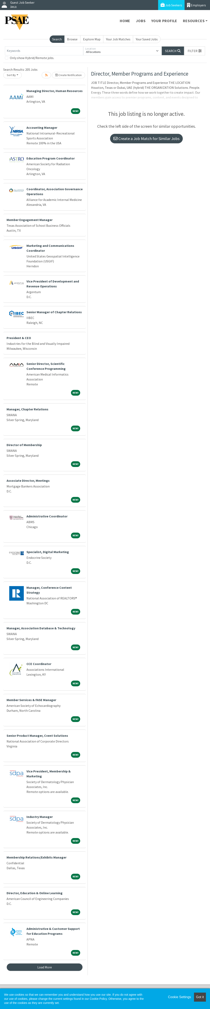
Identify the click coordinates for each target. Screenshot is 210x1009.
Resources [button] (193, 20)
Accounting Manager (41, 127)
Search (57, 39)
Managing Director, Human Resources (54, 91)
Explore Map (91, 39)
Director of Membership (24, 445)
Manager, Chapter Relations (27, 409)
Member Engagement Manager (29, 220)
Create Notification (68, 75)
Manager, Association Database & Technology (41, 628)
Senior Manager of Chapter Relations (54, 312)
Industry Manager (39, 817)
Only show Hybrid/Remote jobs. (32, 58)
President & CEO (19, 338)
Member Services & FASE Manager (31, 700)
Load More (44, 967)
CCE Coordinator (38, 664)
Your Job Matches (118, 39)
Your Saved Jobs (147, 39)
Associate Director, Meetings (28, 480)
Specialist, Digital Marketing (47, 552)
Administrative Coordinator (46, 516)
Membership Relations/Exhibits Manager (36, 857)
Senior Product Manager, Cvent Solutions (37, 735)
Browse (72, 39)
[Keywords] (44, 50)
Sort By (11, 75)
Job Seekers (171, 5)
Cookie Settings (179, 997)
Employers (196, 5)
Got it (200, 997)
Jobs (140, 20)
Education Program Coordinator (50, 158)
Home (125, 20)
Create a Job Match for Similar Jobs (146, 138)
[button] (194, 50)
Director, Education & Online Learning (35, 893)
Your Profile (164, 20)
